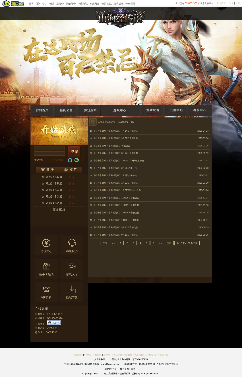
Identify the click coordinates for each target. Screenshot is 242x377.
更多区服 (59, 209)
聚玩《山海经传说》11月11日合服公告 (120, 205)
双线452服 (54, 203)
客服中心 (117, 354)
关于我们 (107, 354)
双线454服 (54, 190)
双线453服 (54, 196)
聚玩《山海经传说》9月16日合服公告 (120, 235)
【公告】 (97, 131)
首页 (105, 243)
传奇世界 (130, 3)
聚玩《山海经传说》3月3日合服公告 (119, 168)
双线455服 (54, 183)
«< (113, 243)
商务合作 (128, 354)
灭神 (38, 3)
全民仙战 (107, 3)
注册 (237, 3)
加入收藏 (221, 3)
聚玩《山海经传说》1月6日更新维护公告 (121, 190)
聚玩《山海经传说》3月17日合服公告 (120, 153)
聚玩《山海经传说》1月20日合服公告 (120, 183)
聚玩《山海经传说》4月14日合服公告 (120, 131)
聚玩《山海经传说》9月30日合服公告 (120, 227)
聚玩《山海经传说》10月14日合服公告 (120, 220)
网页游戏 (78, 354)
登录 (231, 3)
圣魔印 (60, 3)
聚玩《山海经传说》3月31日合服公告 (120, 138)
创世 (51, 3)
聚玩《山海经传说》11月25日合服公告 (120, 197)
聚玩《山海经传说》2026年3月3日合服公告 (123, 160)
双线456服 (54, 177)
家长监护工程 (161, 354)
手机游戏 (97, 354)
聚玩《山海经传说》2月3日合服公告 (119, 175)
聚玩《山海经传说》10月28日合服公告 (120, 212)
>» (160, 243)
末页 (169, 243)
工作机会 (149, 354)
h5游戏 (87, 354)
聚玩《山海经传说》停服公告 (116, 145)
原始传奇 (71, 3)
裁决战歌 (118, 3)
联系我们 (138, 354)
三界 (31, 3)
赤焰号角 (95, 3)
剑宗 (44, 3)
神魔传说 (83, 3)
